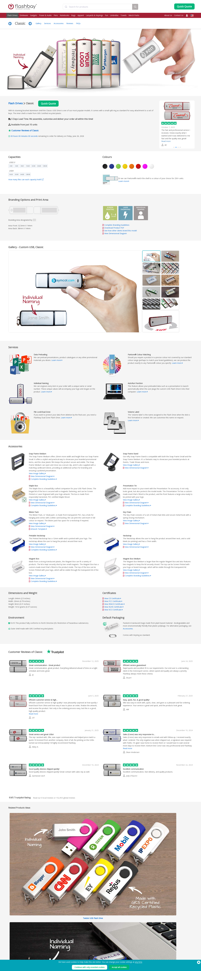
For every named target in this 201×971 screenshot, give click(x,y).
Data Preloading (51, 951)
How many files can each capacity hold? (26, 179)
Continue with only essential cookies (89, 967)
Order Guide (87, 951)
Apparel (81, 15)
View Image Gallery (37, 473)
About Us (168, 15)
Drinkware (24, 15)
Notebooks (64, 15)
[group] (177, 125)
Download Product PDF (113, 228)
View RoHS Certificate (113, 607)
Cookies (124, 954)
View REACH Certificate (113, 604)
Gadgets (33, 15)
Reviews (69, 23)
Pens (56, 15)
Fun (106, 15)
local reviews (47, 798)
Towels (123, 15)
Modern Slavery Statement (130, 957)
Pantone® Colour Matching (55, 954)
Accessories (59, 23)
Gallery (38, 23)
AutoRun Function (51, 957)
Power (10, 957)
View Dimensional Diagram (115, 233)
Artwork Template (38, 529)
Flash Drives (12, 15)
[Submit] (66, 7)
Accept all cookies (119, 967)
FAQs (78, 23)
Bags (73, 15)
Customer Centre (89, 954)
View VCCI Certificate (113, 609)
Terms (123, 951)
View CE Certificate (112, 598)
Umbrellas (114, 15)
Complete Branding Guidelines (116, 225)
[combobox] (97, 7)
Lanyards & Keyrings (94, 15)
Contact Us (178, 15)
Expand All (174, 848)
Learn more (123, 181)
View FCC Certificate (112, 601)
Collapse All (188, 848)
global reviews (65, 798)
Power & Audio (45, 15)
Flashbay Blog (164, 951)
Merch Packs (134, 15)
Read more (166, 141)
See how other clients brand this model (120, 230)
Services (47, 23)
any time (138, 962)
